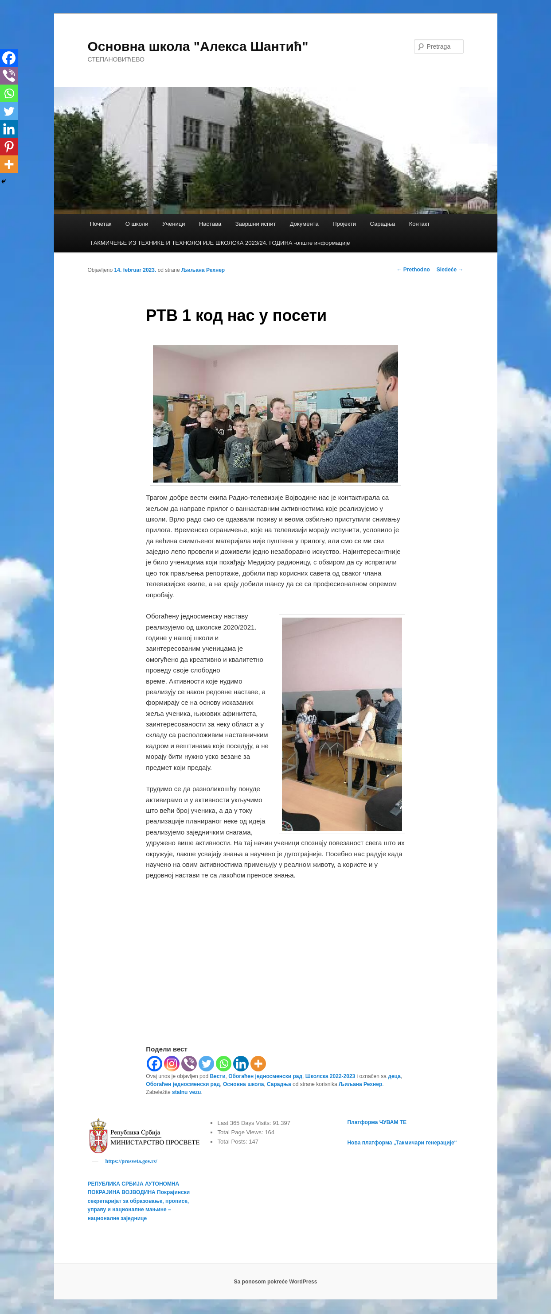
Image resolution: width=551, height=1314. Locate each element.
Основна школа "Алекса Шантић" (198, 46)
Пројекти (344, 223)
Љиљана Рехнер (203, 270)
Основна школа (243, 1084)
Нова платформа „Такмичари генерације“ (402, 1143)
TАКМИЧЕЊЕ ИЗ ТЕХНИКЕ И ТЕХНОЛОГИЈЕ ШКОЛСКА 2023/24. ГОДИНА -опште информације (220, 243)
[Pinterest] (9, 146)
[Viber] (189, 1063)
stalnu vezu (186, 1092)
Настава (210, 223)
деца (394, 1076)
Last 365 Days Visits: (245, 1123)
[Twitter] (206, 1063)
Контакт (419, 223)
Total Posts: (233, 1141)
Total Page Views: (241, 1132)
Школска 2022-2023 (330, 1076)
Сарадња (382, 223)
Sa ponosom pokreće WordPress (275, 1283)
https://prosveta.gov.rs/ (131, 1161)
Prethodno (413, 270)
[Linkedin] (241, 1063)
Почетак (101, 223)
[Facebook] (154, 1063)
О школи (136, 223)
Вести (217, 1076)
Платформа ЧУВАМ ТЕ (376, 1122)
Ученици (173, 223)
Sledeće (450, 270)
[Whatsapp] (223, 1063)
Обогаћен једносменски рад (265, 1076)
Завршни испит (255, 223)
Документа (304, 223)
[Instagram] (172, 1063)
